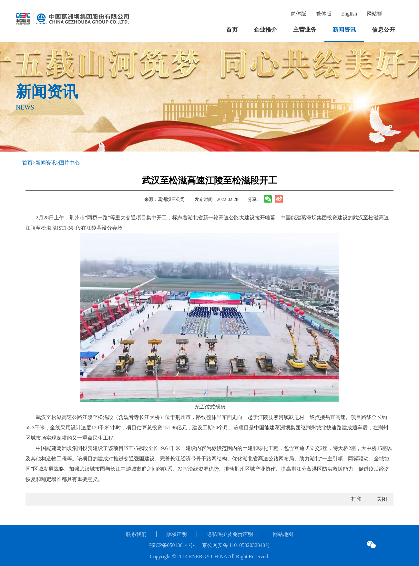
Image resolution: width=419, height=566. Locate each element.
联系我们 (136, 534)
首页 (232, 29)
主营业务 (304, 29)
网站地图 (283, 534)
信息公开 (383, 29)
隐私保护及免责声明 (230, 534)
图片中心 (69, 162)
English (349, 13)
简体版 (298, 13)
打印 (356, 499)
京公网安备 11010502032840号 (236, 545)
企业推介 (265, 29)
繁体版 (324, 13)
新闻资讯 (344, 29)
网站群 (374, 13)
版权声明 (176, 534)
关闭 (382, 499)
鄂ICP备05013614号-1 (173, 545)
